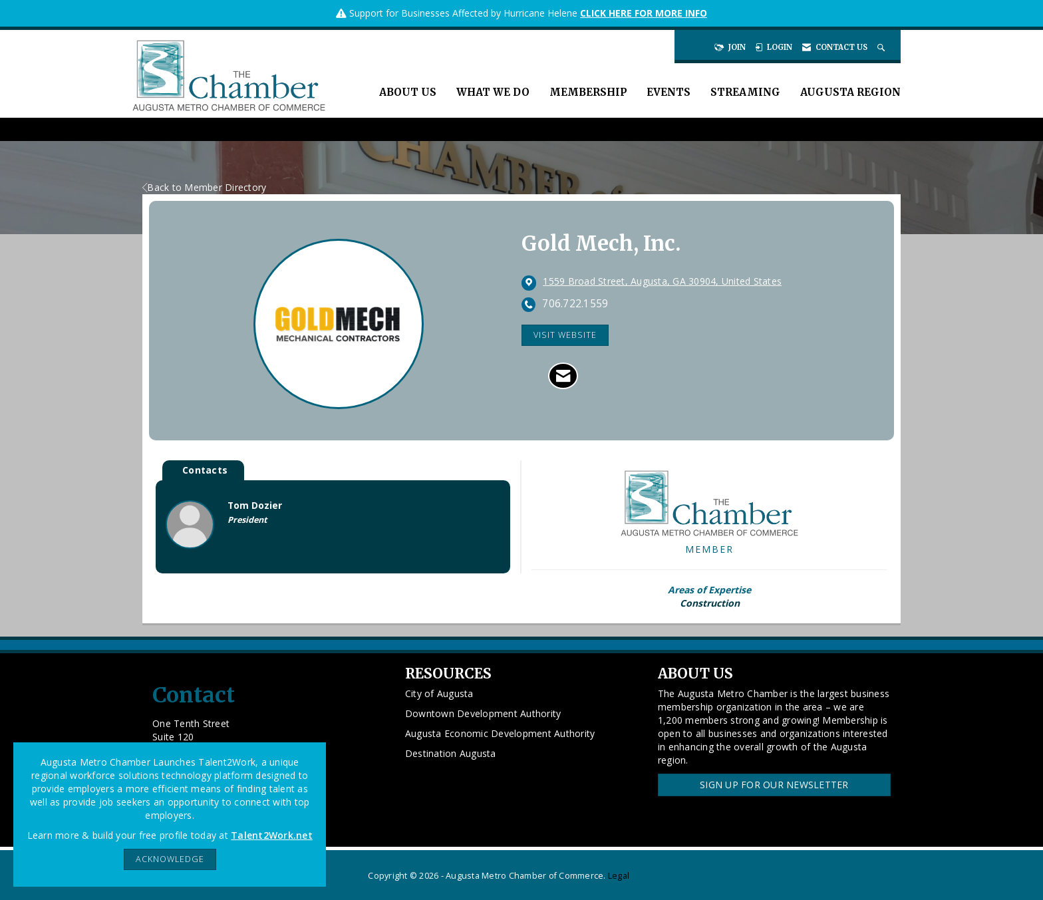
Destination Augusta (450, 753)
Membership (588, 92)
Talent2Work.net (272, 835)
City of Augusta (439, 693)
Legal (618, 875)
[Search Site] (882, 47)
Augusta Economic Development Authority (500, 733)
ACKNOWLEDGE (170, 859)
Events (668, 92)
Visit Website (565, 335)
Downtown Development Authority (483, 713)
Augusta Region (850, 92)
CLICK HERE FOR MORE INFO (643, 13)
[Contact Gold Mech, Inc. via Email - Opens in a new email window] (563, 376)
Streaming (745, 92)
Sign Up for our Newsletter (774, 784)
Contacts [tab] (204, 470)
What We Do (492, 92)
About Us (407, 92)
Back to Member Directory (204, 187)
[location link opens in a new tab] (662, 282)
